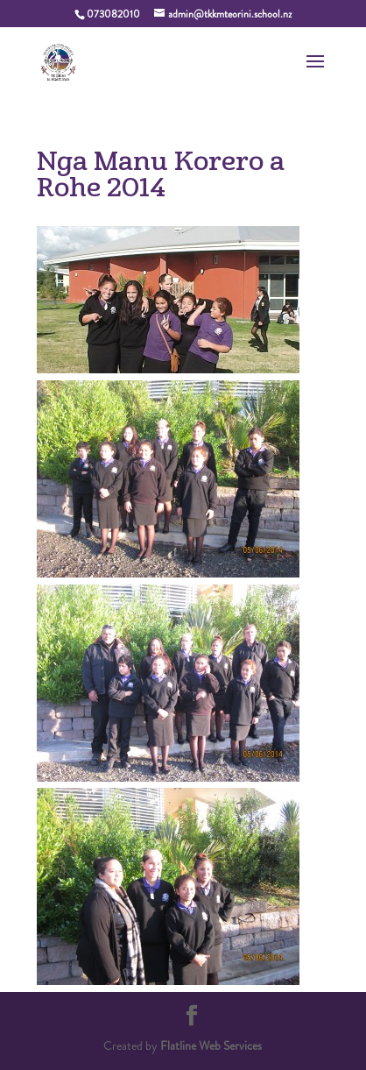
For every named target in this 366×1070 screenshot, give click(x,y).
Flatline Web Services (211, 1045)
